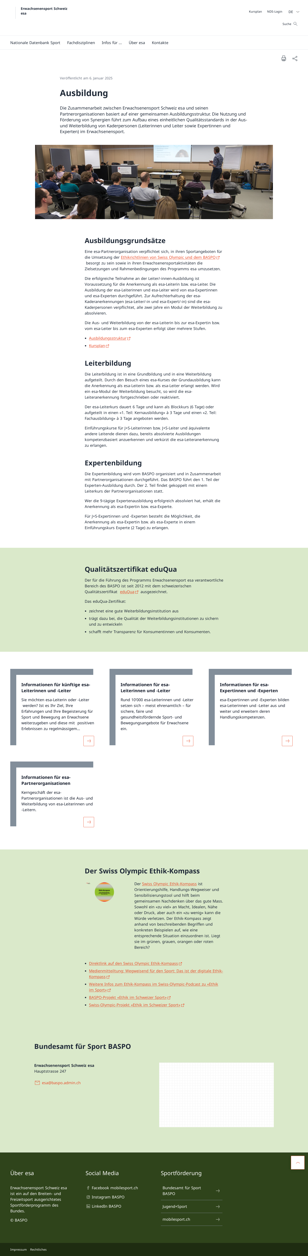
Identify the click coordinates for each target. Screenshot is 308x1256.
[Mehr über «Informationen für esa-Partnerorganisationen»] (88, 822)
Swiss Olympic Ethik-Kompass (169, 883)
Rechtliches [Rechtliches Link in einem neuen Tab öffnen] (38, 1249)
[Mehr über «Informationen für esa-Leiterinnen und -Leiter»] (188, 741)
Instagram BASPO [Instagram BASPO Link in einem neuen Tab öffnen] (105, 1197)
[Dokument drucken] (283, 58)
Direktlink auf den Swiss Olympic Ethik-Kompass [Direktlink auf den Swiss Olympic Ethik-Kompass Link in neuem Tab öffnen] (133, 963)
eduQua (127, 591)
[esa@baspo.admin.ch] (58, 1083)
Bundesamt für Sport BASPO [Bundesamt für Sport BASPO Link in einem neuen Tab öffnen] (191, 1190)
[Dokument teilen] (294, 58)
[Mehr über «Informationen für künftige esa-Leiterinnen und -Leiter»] (88, 741)
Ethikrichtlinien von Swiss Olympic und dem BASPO (168, 257)
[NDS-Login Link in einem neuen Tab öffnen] (275, 11)
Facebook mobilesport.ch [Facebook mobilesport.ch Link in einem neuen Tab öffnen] (112, 1188)
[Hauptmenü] (150, 42)
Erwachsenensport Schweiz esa (44, 11)
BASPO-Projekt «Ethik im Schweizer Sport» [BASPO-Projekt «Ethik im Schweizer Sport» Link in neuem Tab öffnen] (128, 997)
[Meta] (265, 11)
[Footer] (154, 1249)
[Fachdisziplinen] (81, 42)
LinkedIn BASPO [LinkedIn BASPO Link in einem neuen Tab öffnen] (103, 1206)
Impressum (18, 1249)
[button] (35, 42)
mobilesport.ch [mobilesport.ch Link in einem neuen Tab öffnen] (191, 1219)
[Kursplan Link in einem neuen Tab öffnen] (255, 11)
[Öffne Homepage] (39, 18)
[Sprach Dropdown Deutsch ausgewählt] (292, 12)
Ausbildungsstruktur (107, 338)
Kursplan (97, 345)
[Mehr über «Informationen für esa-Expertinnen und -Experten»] (287, 741)
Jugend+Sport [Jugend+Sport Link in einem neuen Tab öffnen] (191, 1206)
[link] (54, 710)
